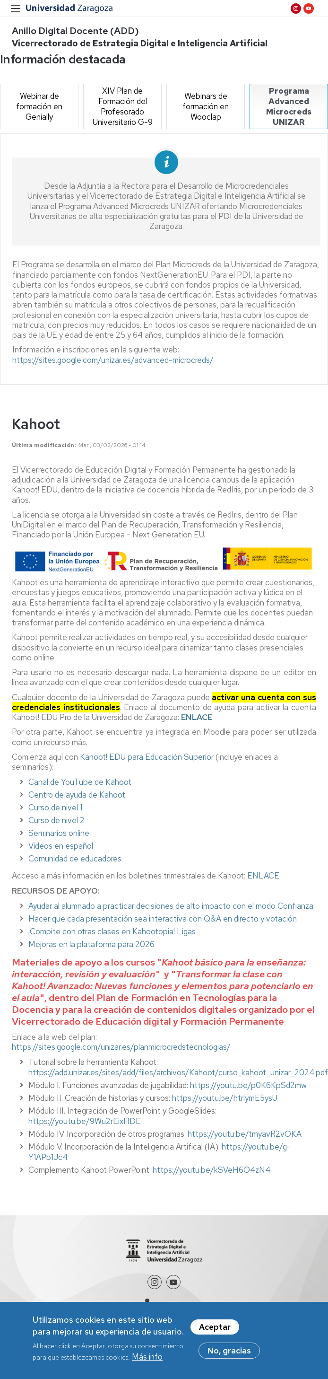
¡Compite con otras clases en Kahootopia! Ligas (112, 931)
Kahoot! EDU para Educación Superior (147, 757)
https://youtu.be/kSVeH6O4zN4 (211, 1170)
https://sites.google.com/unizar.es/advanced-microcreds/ (113, 360)
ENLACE (263, 875)
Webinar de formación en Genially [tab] (39, 106)
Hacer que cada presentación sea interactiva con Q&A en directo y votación (162, 918)
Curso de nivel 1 (55, 807)
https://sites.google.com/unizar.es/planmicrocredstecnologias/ (121, 1047)
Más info (147, 1357)
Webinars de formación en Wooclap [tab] (205, 106)
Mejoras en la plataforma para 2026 (91, 944)
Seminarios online (58, 833)
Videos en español (60, 846)
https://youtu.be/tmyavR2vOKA (245, 1134)
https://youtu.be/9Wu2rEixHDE (84, 1121)
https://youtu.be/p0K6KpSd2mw (248, 1085)
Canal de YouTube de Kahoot (79, 782)
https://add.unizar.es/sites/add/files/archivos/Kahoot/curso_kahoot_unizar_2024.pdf (178, 1072)
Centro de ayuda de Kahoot (76, 795)
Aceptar (215, 1327)
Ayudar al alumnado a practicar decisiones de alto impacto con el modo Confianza (170, 906)
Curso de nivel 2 (56, 820)
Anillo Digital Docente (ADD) (75, 31)
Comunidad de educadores (74, 858)
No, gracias (229, 1350)
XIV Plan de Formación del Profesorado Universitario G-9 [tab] (123, 106)
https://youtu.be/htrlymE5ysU (224, 1098)
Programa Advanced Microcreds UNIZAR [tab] (288, 106)
